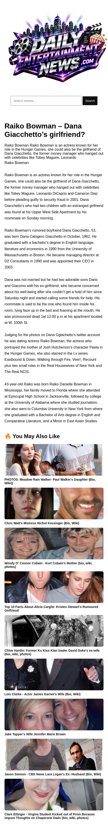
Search (90, 100)
